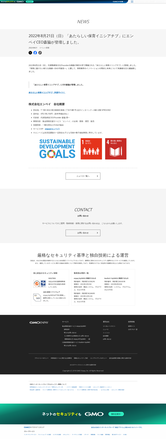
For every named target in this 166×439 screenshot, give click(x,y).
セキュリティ (66, 434)
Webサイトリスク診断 (85, 387)
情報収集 (93, 434)
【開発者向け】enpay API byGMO (75, 339)
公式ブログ (131, 329)
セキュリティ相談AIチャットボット (102, 387)
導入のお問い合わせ (70, 333)
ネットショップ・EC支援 (44, 434)
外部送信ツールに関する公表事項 (61, 358)
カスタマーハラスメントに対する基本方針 (83, 365)
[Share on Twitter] (30, 52)
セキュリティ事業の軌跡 (117, 389)
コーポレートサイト (109, 326)
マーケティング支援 (77, 434)
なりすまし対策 (105, 389)
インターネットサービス (30, 434)
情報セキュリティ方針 (81, 358)
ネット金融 (100, 434)
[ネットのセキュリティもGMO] (18, 1)
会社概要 (105, 336)
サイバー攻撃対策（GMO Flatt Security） (88, 389)
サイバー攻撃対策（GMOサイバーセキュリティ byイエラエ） (59, 389)
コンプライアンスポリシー (98, 358)
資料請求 (66, 329)
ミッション (106, 333)
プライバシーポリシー (42, 358)
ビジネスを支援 (57, 434)
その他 (124, 434)
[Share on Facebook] (35, 52)
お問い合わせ (107, 339)
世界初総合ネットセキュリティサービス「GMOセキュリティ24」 (47, 387)
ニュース (105, 329)
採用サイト (131, 326)
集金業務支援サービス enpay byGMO (74, 326)
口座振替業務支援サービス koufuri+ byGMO (76, 342)
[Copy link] (40, 52)
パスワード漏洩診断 (71, 387)
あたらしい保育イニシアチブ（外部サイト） (47, 92)
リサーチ (86, 434)
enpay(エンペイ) (52, 129)
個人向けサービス (116, 434)
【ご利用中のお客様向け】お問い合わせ (76, 336)
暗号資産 (107, 434)
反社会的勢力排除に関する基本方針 (120, 358)
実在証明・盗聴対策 (35, 389)
